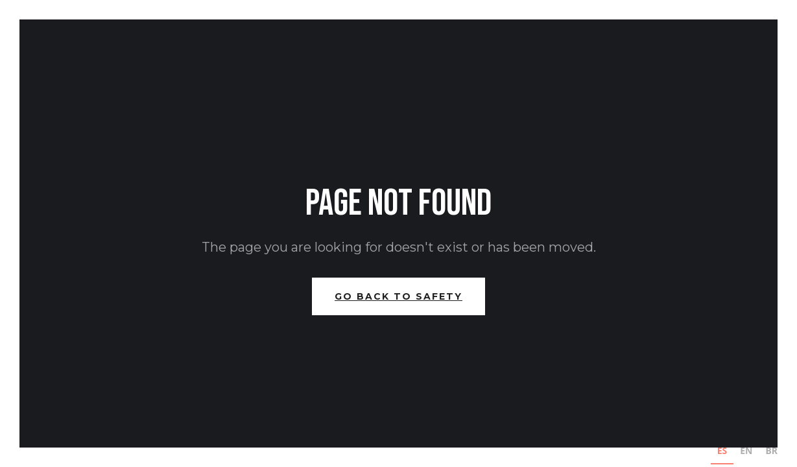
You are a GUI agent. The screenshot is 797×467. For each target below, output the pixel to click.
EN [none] (746, 450)
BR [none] (772, 450)
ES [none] (722, 450)
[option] (746, 452)
